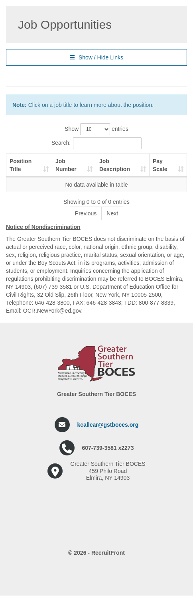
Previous (85, 213)
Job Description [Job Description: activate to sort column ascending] (114, 165)
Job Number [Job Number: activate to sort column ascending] (66, 165)
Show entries (96, 129)
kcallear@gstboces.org (108, 425)
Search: (96, 143)
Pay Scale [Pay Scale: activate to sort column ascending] (160, 165)
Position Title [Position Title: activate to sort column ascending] (21, 165)
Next (112, 213)
